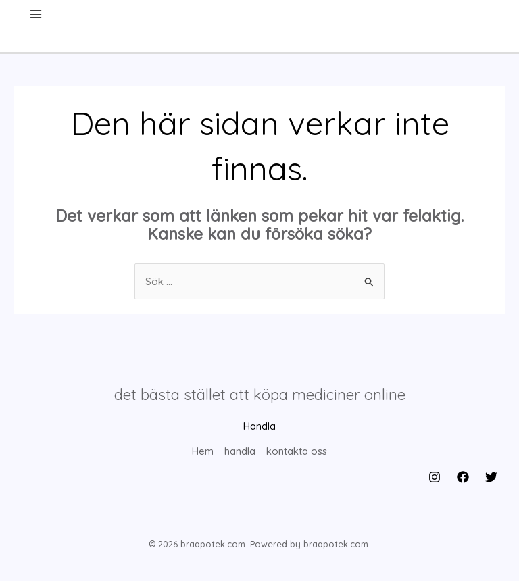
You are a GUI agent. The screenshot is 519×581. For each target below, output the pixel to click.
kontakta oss (296, 451)
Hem (203, 451)
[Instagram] (434, 477)
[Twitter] (491, 477)
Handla (259, 426)
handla (239, 451)
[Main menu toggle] (36, 14)
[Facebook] (463, 477)
